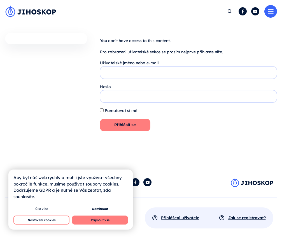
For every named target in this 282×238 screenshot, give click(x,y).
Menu (270, 11)
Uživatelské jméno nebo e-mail (129, 62)
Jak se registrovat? (247, 217)
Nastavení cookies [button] (41, 220)
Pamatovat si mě (118, 110)
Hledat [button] (229, 11)
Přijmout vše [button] (100, 220)
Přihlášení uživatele (180, 217)
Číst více (41, 209)
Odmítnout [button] (100, 209)
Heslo (105, 86)
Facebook (243, 11)
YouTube (255, 11)
